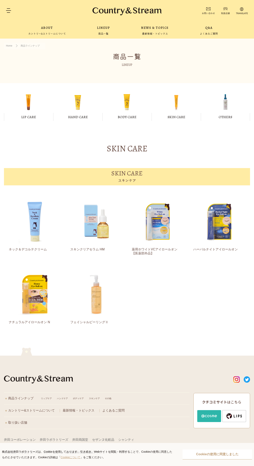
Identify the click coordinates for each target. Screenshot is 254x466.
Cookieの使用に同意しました (217, 454)
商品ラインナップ (21, 398)
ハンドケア (62, 398)
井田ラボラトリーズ (54, 439)
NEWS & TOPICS (155, 30)
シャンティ (126, 439)
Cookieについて (71, 457)
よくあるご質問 (113, 410)
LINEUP (103, 30)
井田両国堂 (80, 439)
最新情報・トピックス (78, 410)
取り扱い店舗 (17, 422)
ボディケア (78, 398)
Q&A (209, 30)
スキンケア (94, 398)
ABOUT (47, 30)
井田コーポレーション (20, 439)
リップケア (46, 398)
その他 (108, 398)
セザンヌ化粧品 (103, 439)
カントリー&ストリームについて (31, 410)
